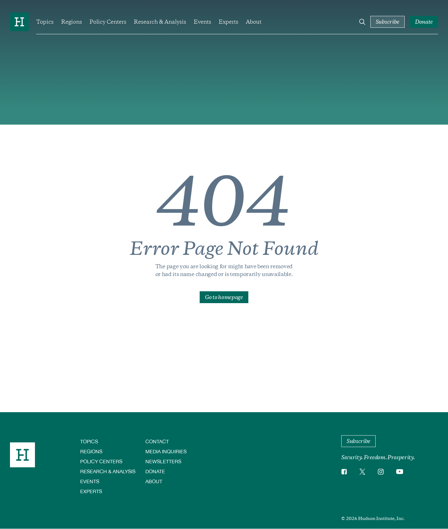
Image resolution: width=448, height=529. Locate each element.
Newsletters (163, 461)
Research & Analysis (160, 22)
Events (202, 22)
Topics (45, 22)
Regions (71, 22)
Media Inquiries (166, 451)
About (253, 22)
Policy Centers (108, 22)
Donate (155, 471)
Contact (157, 441)
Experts (228, 22)
